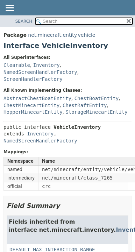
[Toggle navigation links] (9, 8)
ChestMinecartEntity (31, 105)
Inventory (46, 65)
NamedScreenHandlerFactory (40, 72)
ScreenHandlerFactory (33, 79)
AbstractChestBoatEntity (37, 98)
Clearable (16, 65)
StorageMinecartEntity (96, 112)
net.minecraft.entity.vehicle (61, 35)
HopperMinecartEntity (33, 112)
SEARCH (24, 21)
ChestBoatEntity (96, 98)
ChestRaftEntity (85, 105)
